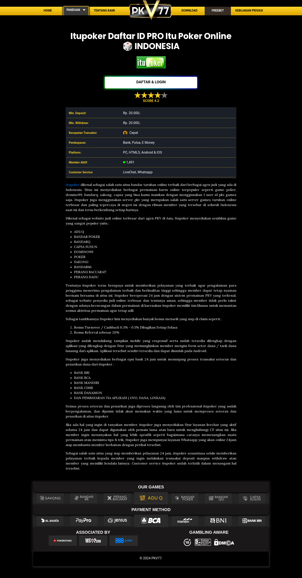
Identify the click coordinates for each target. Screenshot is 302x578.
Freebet (218, 10)
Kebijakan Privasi (249, 10)
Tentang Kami (104, 10)
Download (189, 10)
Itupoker (73, 185)
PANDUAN (73, 10)
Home (48, 10)
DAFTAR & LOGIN (151, 82)
